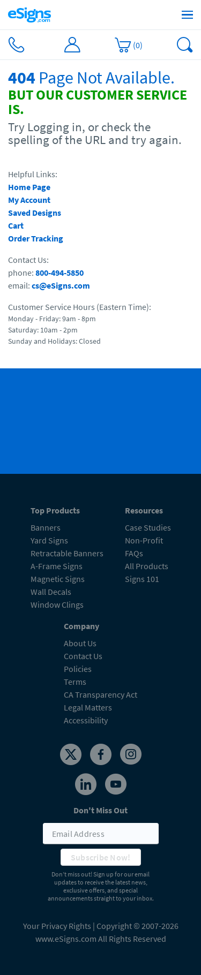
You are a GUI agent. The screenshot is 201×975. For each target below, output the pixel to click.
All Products (146, 566)
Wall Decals (51, 591)
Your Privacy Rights (57, 925)
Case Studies (148, 527)
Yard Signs (49, 540)
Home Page (29, 187)
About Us (80, 643)
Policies (78, 668)
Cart (16, 225)
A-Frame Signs (57, 566)
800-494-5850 (59, 272)
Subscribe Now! (101, 857)
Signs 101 (142, 578)
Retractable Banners (67, 553)
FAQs (134, 553)
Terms (75, 681)
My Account (29, 199)
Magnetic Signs (58, 578)
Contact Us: (28, 259)
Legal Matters (88, 707)
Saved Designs (34, 212)
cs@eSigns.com (61, 285)
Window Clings (57, 604)
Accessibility (86, 720)
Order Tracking (35, 238)
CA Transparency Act (100, 694)
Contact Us (83, 656)
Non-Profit (144, 540)
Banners (46, 527)
